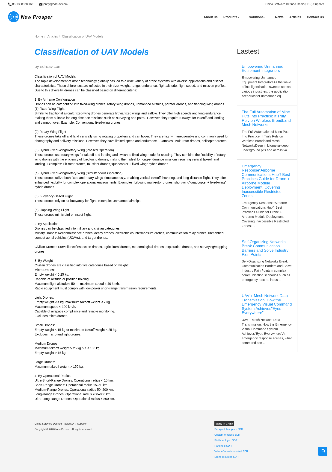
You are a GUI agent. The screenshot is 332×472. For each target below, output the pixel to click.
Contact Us (315, 17)
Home (39, 36)
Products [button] (231, 17)
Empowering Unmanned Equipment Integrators (262, 68)
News (279, 17)
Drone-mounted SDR (226, 456)
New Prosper (36, 17)
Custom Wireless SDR (227, 434)
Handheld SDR (223, 445)
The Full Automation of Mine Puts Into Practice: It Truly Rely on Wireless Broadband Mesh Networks (266, 118)
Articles (295, 17)
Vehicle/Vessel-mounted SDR (231, 451)
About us (211, 17)
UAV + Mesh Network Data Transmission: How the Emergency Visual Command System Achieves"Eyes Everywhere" (267, 304)
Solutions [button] (257, 17)
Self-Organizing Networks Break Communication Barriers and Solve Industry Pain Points (265, 248)
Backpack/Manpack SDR (228, 429)
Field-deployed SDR (225, 440)
